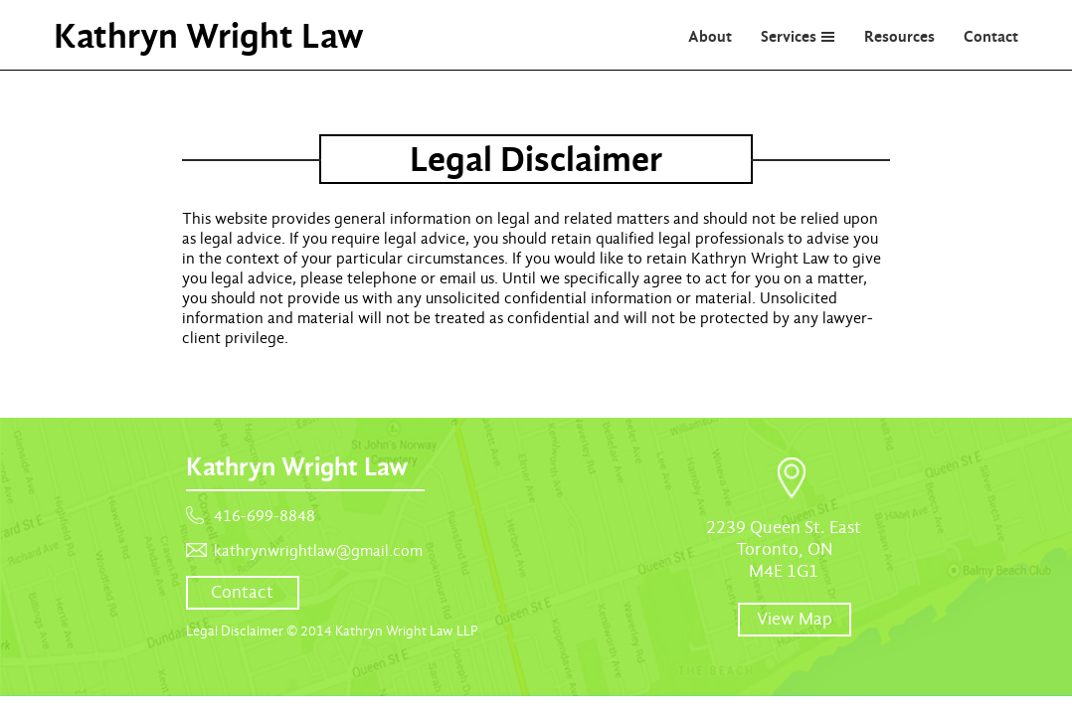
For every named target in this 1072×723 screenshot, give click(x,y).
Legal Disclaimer (234, 631)
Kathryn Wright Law (209, 36)
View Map (794, 619)
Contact (991, 36)
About (710, 36)
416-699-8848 (264, 516)
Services (788, 36)
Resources (899, 36)
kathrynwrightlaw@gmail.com (318, 551)
